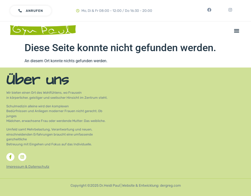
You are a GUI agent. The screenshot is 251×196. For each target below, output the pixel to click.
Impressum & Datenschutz (27, 167)
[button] (237, 30)
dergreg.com (170, 185)
